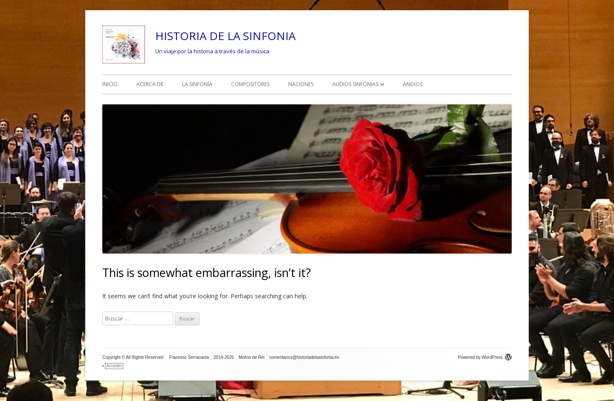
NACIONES (300, 84)
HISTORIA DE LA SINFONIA (225, 35)
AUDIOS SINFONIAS (355, 84)
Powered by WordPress (485, 357)
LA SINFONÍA (197, 84)
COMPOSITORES (250, 84)
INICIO (110, 84)
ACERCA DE (149, 84)
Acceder (114, 365)
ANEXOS (413, 84)
